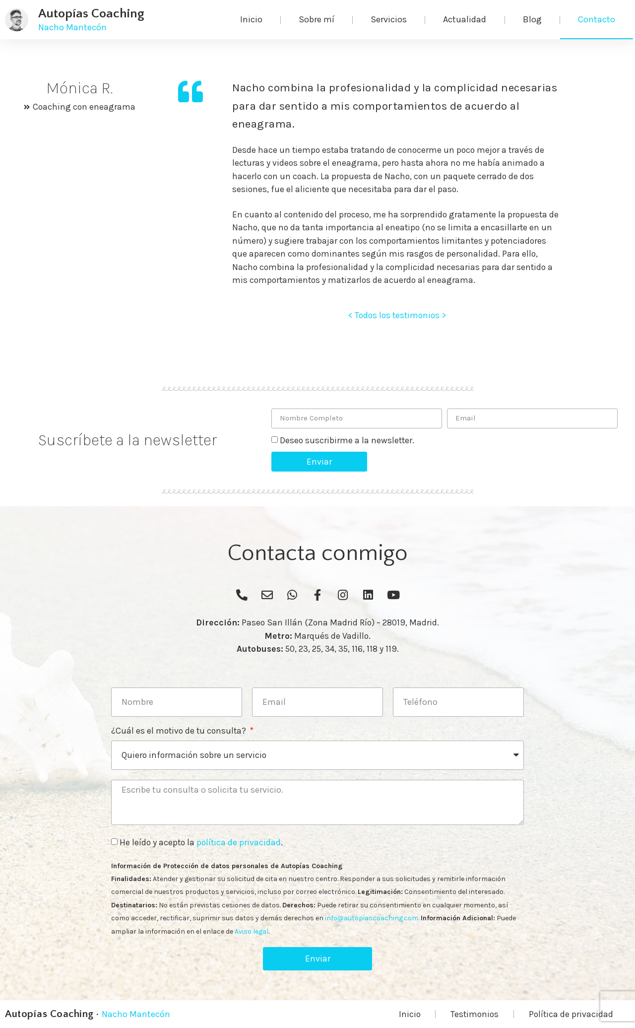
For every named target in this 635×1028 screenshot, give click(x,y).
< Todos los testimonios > (397, 315)
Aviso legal (251, 931)
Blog (532, 19)
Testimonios (474, 1014)
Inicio (251, 19)
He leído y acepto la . (201, 842)
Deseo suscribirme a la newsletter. (347, 440)
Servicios (389, 19)
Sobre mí (316, 19)
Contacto (596, 19)
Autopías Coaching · (52, 1014)
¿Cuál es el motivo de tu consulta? (179, 731)
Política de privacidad (571, 1014)
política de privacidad (238, 842)
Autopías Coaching (91, 13)
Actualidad (464, 19)
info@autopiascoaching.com (371, 918)
